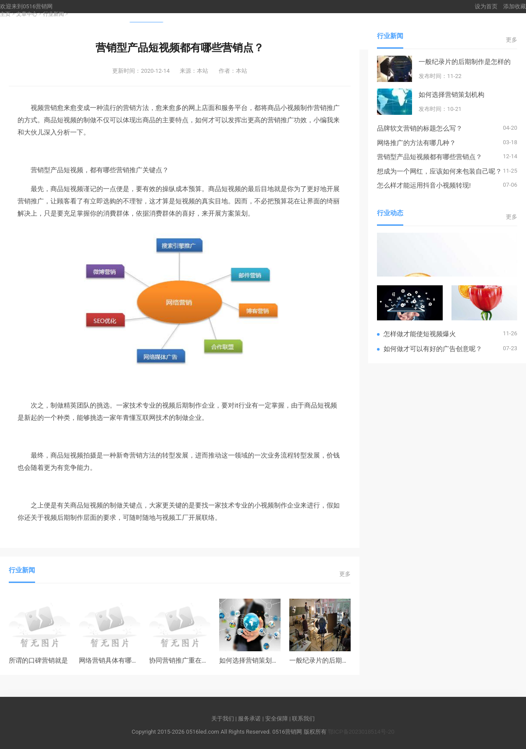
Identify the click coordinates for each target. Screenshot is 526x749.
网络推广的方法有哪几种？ (416, 142)
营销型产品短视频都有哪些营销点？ (429, 156)
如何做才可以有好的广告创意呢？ (433, 348)
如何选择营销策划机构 (252, 660)
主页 (5, 14)
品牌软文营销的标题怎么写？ (419, 128)
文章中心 (26, 14)
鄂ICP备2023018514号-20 (361, 731)
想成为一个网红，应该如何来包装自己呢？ (439, 171)
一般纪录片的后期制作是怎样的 (335, 660)
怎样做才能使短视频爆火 (420, 333)
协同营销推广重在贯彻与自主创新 (198, 660)
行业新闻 (53, 14)
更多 (345, 574)
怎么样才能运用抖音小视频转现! (424, 185)
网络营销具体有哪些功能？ (118, 660)
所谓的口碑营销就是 (38, 660)
